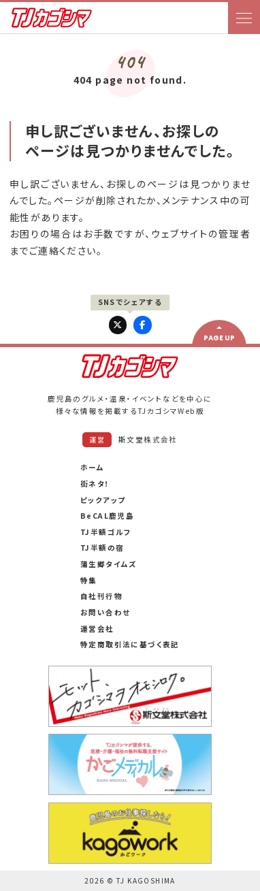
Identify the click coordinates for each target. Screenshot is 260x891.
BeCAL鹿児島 (107, 516)
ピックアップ (102, 500)
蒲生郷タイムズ (108, 564)
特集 (88, 580)
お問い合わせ (105, 612)
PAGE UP (219, 338)
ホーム (92, 467)
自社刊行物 (101, 596)
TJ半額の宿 (102, 547)
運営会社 (97, 628)
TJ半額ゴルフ (106, 532)
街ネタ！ (95, 484)
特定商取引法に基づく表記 (130, 644)
